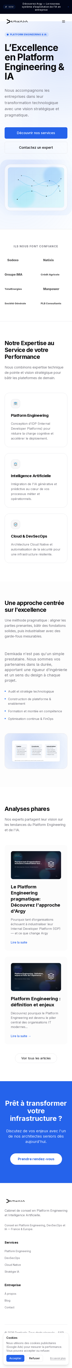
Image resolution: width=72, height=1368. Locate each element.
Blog (7, 1300)
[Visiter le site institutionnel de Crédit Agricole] (54, 274)
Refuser (34, 1358)
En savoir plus (58, 1358)
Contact (9, 1307)
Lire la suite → (21, 1036)
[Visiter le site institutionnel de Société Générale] (18, 303)
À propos (10, 1293)
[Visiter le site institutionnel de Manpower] (54, 289)
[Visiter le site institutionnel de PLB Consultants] (54, 303)
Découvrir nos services (36, 133)
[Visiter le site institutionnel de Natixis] (54, 260)
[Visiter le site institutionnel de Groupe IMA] (18, 274)
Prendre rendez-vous (36, 1159)
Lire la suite (19, 942)
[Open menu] (63, 21)
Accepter (15, 1358)
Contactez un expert (36, 147)
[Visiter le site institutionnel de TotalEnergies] (18, 289)
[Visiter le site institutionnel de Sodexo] (18, 260)
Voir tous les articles (36, 1058)
